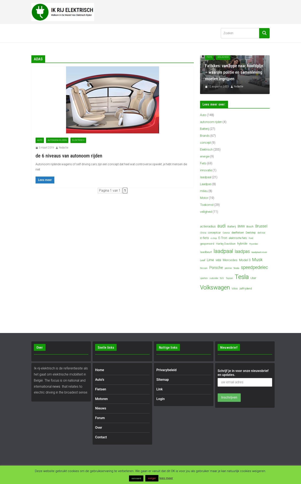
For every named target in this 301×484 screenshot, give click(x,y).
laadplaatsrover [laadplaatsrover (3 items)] (259, 252)
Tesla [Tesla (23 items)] (242, 276)
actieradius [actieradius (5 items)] (208, 226)
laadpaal (205, 177)
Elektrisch (78, 140)
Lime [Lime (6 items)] (210, 260)
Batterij (204, 128)
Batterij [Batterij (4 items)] (231, 226)
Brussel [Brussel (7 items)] (261, 226)
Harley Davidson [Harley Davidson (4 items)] (226, 243)
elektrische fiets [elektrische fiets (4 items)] (238, 238)
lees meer (166, 478)
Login (160, 399)
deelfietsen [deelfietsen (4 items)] (237, 232)
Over (158, 33)
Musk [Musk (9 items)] (257, 259)
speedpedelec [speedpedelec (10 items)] (254, 267)
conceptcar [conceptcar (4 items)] (214, 232)
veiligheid (206, 211)
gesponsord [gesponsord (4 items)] (207, 243)
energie (204, 156)
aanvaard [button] (136, 478)
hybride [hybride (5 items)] (242, 243)
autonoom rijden (57, 140)
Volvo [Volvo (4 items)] (235, 288)
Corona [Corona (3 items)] (226, 232)
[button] (62, 33)
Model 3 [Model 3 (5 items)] (244, 260)
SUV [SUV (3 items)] (222, 278)
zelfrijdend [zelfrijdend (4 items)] (245, 288)
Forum (142, 33)
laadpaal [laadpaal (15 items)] (223, 251)
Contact (175, 33)
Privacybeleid (166, 370)
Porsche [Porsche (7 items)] (216, 267)
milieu (204, 191)
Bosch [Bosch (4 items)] (250, 226)
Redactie (63, 147)
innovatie (206, 170)
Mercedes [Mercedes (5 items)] (230, 260)
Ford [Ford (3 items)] (251, 238)
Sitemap (162, 380)
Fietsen (77, 33)
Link (159, 389)
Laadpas (206, 184)
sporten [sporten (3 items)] (204, 278)
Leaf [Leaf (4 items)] (202, 260)
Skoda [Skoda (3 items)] (236, 268)
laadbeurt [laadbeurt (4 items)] (206, 252)
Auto (39, 140)
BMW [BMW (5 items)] (241, 226)
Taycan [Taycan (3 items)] (229, 278)
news (56, 386)
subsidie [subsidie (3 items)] (213, 278)
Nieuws (124, 33)
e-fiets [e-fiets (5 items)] (204, 238)
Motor (204, 198)
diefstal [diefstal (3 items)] (261, 232)
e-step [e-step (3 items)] (214, 238)
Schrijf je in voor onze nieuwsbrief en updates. (243, 373)
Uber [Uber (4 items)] (253, 278)
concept (205, 142)
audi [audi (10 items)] (221, 225)
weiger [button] (152, 478)
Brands (205, 135)
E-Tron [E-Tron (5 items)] (222, 238)
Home (39, 33)
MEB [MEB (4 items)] (218, 260)
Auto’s (55, 33)
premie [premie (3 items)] (228, 268)
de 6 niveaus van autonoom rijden (69, 156)
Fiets (203, 163)
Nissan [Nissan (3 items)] (204, 268)
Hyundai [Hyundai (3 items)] (253, 244)
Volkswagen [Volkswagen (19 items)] (215, 287)
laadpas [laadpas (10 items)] (242, 251)
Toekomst (207, 205)
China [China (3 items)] (203, 232)
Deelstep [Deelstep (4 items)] (251, 232)
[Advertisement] (193, 11)
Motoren (100, 33)
